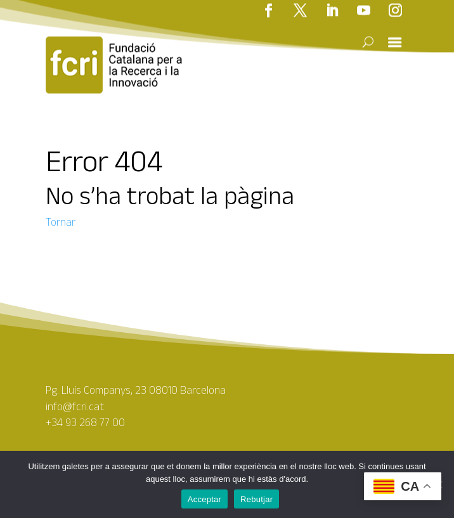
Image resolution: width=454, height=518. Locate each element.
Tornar (60, 222)
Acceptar (204, 499)
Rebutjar (256, 499)
